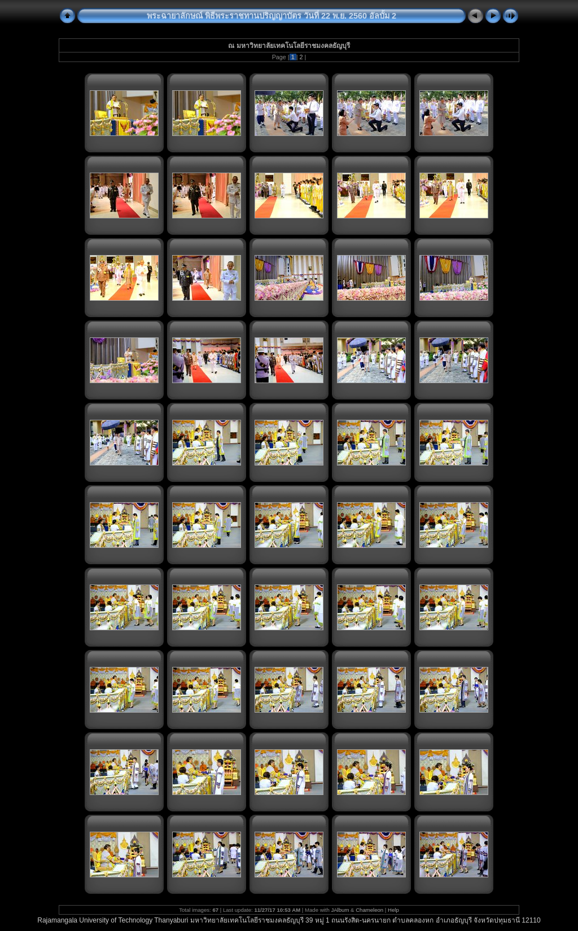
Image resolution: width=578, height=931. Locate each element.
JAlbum (340, 910)
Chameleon (369, 910)
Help (393, 910)
